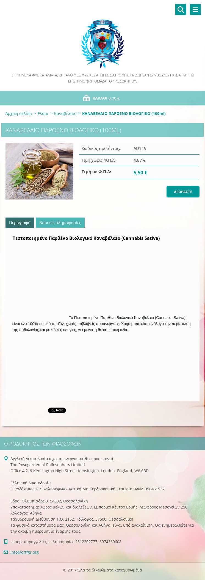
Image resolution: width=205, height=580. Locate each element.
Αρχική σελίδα (18, 113)
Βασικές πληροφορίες (60, 222)
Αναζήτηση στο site (180, 9)
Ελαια (43, 113)
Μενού (195, 9)
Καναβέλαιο (65, 113)
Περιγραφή (20, 222)
